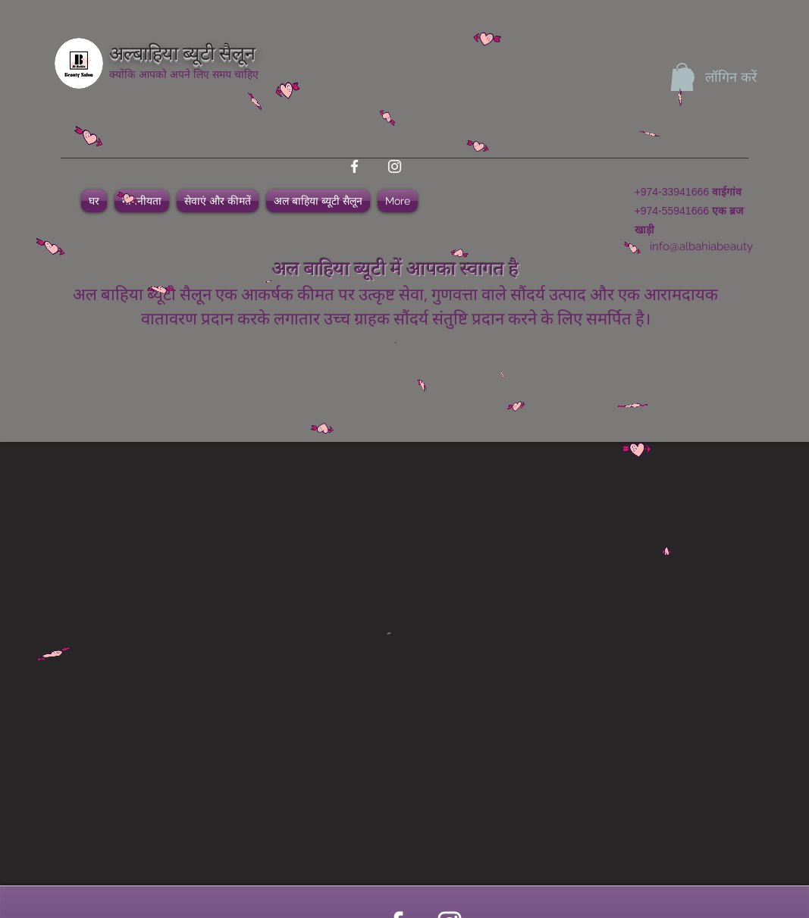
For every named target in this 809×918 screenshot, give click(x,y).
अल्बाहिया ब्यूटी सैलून (182, 51)
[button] (682, 77)
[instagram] (394, 166)
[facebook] (354, 166)
